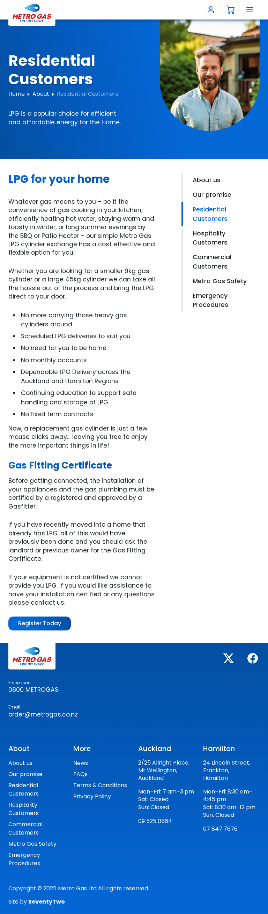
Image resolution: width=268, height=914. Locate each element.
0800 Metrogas (33, 690)
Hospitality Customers (210, 238)
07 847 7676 (220, 829)
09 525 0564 (155, 821)
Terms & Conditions (100, 785)
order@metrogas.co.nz (43, 714)
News (80, 763)
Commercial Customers (212, 261)
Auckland (154, 748)
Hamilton (219, 748)
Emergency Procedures (210, 300)
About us (207, 180)
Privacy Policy (92, 796)
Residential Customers (210, 214)
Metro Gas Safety (220, 281)
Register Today (39, 623)
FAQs (80, 774)
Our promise (212, 195)
